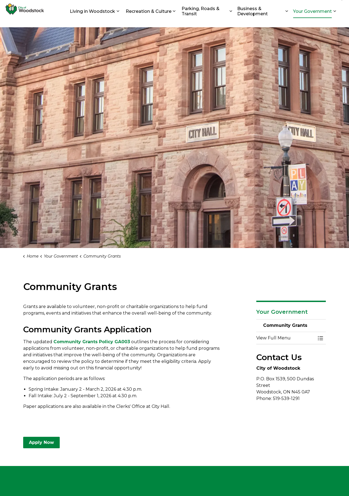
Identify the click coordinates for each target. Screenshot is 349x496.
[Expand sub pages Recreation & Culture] (174, 20)
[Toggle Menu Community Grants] (320, 338)
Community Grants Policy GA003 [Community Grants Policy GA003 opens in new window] (91, 341)
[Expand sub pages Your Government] (334, 20)
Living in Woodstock (92, 20)
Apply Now (41, 442)
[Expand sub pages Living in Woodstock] (118, 20)
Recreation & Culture (149, 20)
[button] (285, 338)
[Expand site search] (339, 7)
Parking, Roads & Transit (200, 20)
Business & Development (252, 20)
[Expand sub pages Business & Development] (286, 20)
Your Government (312, 20)
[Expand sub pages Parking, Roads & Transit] (230, 20)
